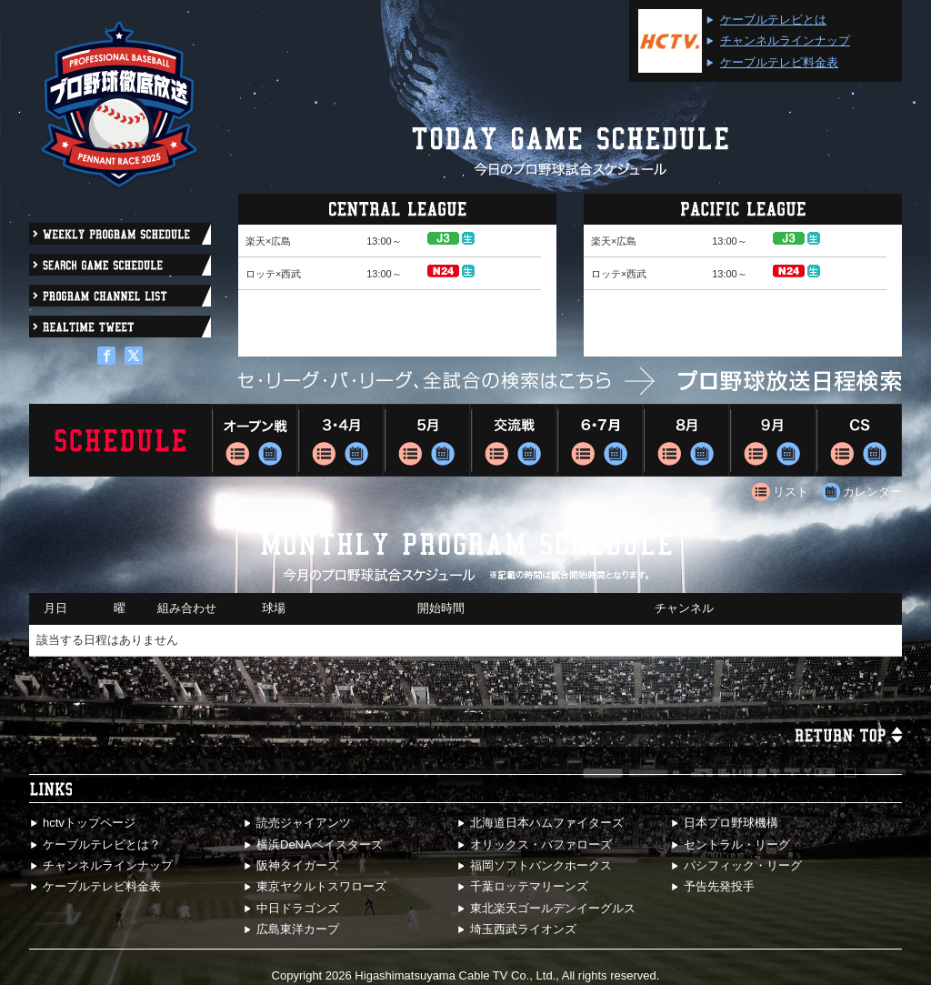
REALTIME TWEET (120, 326)
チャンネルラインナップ (785, 40)
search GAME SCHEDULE (120, 265)
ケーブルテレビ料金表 (779, 62)
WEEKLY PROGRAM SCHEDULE (120, 234)
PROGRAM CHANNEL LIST (120, 296)
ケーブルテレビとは (773, 19)
